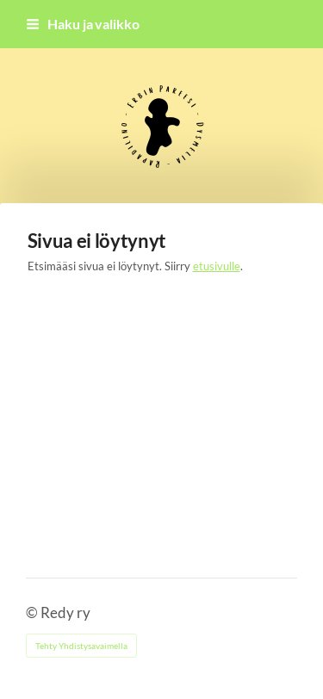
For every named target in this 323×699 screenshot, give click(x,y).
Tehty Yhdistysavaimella (81, 645)
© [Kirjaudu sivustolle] (33, 613)
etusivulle (216, 266)
